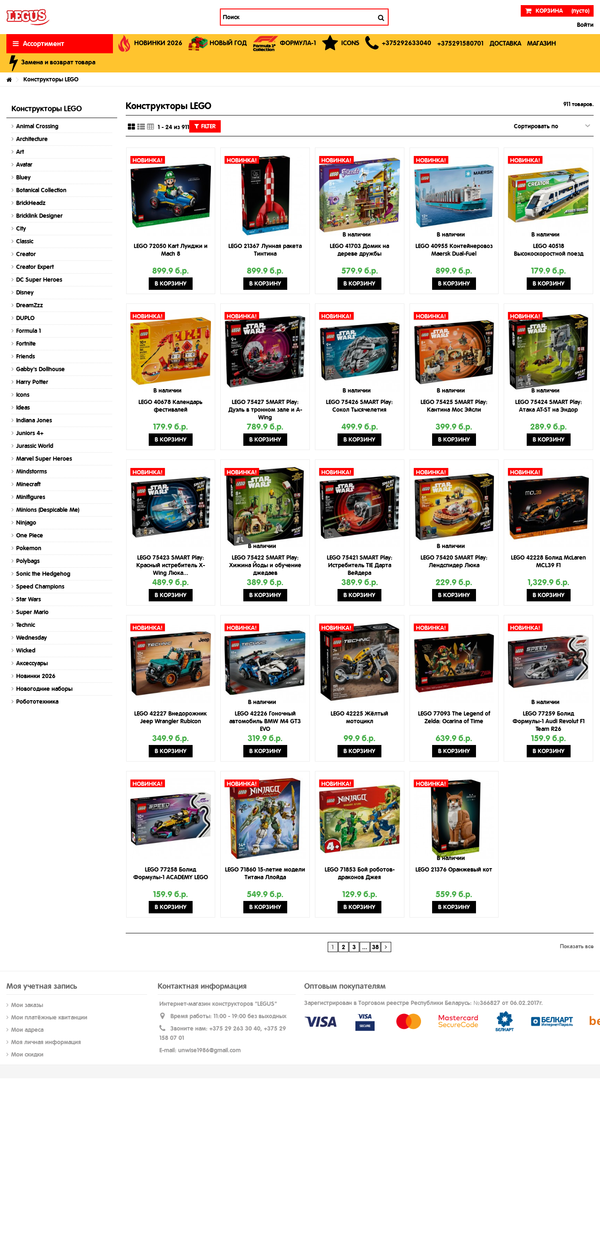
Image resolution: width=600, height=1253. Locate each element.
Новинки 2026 (35, 676)
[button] (398, 43)
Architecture (32, 139)
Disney (25, 292)
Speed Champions (40, 586)
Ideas (23, 407)
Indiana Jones (34, 420)
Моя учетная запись (41, 986)
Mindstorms (31, 471)
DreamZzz (29, 305)
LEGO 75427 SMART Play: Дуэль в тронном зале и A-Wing (265, 409)
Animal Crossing (37, 126)
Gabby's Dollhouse (40, 369)
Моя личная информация (46, 1042)
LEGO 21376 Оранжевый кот (453, 869)
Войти (584, 24)
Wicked (25, 650)
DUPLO (25, 318)
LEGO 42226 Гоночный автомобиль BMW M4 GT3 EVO (265, 721)
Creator (26, 254)
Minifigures (30, 497)
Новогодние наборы (44, 688)
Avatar (24, 164)
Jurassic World (34, 445)
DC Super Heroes (39, 279)
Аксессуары (32, 663)
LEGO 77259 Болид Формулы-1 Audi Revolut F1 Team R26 (549, 721)
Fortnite (26, 343)
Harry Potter (32, 381)
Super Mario (32, 612)
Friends (25, 356)
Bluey (23, 177)
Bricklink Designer (39, 215)
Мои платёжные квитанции (49, 1017)
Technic (25, 624)
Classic (24, 241)
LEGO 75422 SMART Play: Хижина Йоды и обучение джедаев (265, 565)
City (21, 228)
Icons (22, 394)
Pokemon (28, 548)
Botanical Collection (41, 190)
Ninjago (26, 522)
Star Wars (28, 599)
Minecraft (28, 484)
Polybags (28, 560)
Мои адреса (27, 1029)
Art (20, 151)
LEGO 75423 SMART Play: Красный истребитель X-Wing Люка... (170, 565)
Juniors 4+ (29, 433)
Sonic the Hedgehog (43, 573)
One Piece (29, 535)
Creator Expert (35, 266)
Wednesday (31, 637)
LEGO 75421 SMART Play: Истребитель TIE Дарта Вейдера (359, 565)
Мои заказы (27, 1005)
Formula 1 (28, 330)
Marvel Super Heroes (44, 458)
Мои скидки (27, 1054)
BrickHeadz (31, 202)
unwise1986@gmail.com (209, 1050)
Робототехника (37, 701)
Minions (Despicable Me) (47, 509)
